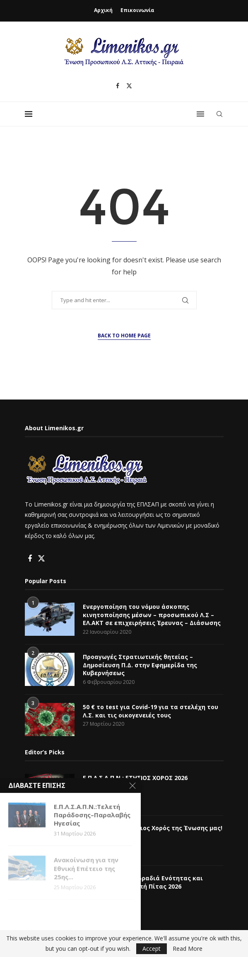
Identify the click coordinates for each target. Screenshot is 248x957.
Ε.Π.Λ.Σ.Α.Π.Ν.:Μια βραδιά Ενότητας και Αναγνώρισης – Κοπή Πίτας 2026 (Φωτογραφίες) (143, 886)
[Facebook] (117, 86)
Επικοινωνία (137, 10)
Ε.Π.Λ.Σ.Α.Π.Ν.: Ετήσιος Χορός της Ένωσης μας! (152, 828)
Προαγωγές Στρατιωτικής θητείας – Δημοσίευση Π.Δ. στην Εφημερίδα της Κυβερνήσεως (140, 665)
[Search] (219, 114)
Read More (187, 949)
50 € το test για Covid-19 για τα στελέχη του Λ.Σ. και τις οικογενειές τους (150, 711)
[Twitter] (129, 86)
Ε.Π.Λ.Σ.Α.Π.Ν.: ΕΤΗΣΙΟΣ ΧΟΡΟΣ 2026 (135, 778)
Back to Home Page (124, 335)
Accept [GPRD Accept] (151, 948)
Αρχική (103, 10)
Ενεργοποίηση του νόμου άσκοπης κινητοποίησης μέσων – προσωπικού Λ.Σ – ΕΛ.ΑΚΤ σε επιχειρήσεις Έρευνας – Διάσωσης (152, 615)
